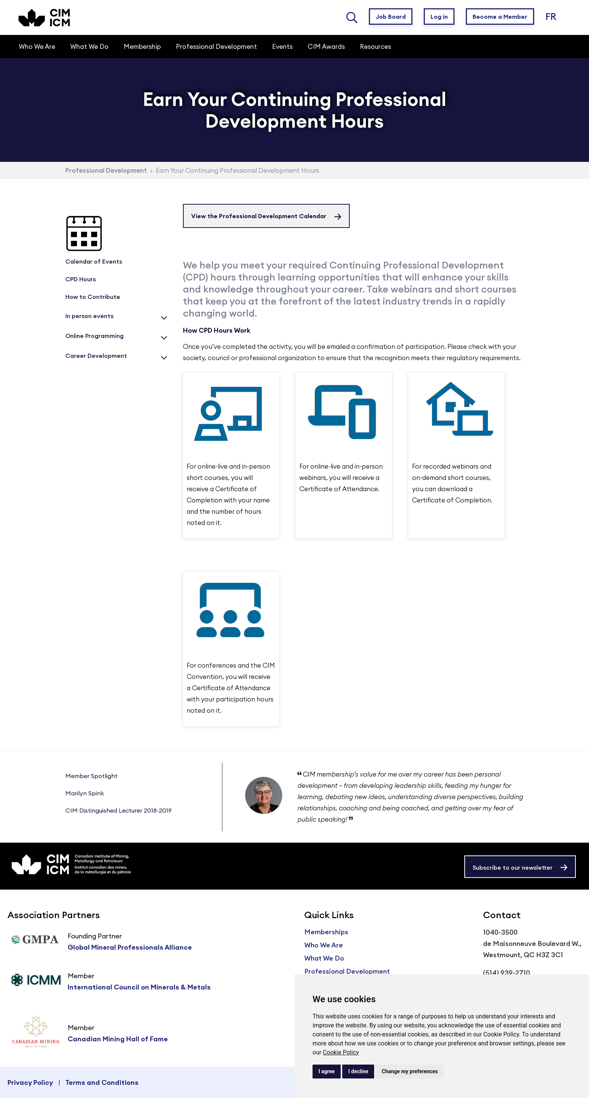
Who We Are (323, 945)
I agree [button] (327, 1071)
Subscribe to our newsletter (513, 867)
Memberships (326, 932)
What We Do (324, 958)
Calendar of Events (93, 261)
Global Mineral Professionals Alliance (130, 947)
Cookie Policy (341, 1052)
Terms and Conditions (102, 1082)
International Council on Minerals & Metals (139, 987)
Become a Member (500, 16)
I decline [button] (358, 1071)
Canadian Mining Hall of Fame (118, 1039)
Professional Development (106, 170)
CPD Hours (80, 279)
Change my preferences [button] (410, 1071)
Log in (439, 16)
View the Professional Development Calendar (258, 216)
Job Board (391, 16)
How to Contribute (92, 296)
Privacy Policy (30, 1082)
